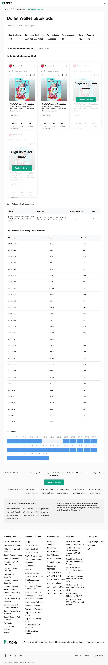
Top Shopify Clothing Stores (33, 620)
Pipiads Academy (53, 562)
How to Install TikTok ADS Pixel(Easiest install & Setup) (75, 602)
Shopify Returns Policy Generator (12, 612)
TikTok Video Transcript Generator (34, 561)
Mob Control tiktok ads (33, 489)
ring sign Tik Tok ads (13, 512)
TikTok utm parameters (12, 545)
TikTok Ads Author (54, 559)
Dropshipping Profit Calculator (11, 582)
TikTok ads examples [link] (18, 9)
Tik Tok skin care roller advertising (29, 512)
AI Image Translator (32, 573)
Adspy (27, 542)
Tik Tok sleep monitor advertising (43, 512)
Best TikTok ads (53, 555)
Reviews (28, 569)
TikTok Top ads (52, 551)
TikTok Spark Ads (31, 549)
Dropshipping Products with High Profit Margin (34, 597)
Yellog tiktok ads (62, 493)
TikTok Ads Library (32, 553)
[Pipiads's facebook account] (5, 655)
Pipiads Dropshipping (33, 592)
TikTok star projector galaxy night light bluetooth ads (29, 515)
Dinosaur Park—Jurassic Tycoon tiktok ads (96, 493)
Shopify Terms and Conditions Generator (12, 606)
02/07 (49, 587)
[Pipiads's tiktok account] (15, 655)
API (89, 549)
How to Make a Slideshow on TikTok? (74, 595)
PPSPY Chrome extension (9, 628)
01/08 (55, 594)
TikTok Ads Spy (31, 545)
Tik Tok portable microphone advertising (43, 509)
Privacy (78, 655)
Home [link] (6, 9)
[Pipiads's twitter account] (10, 655)
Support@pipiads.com (96, 542)
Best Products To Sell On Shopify (33, 626)
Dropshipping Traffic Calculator (11, 563)
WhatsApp (91, 545)
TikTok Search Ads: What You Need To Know (75, 543)
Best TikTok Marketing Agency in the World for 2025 (74, 578)
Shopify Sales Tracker (12, 542)
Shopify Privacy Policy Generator (12, 594)
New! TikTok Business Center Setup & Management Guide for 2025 (74, 551)
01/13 (55, 590)
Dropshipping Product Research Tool (33, 587)
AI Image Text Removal (34, 577)
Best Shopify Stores (32, 606)
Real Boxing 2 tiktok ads (96, 489)
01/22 (61, 587)
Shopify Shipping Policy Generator (12, 618)
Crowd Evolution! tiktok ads (80, 493)
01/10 (61, 590)
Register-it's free (86, 99)
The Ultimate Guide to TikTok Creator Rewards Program (75, 561)
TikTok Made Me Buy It (34, 602)
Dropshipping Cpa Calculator (10, 569)
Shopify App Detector (12, 559)
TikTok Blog (51, 548)
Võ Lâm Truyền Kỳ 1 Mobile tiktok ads (33, 493)
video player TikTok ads (14, 509)
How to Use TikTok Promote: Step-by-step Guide (74, 570)
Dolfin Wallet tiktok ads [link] (35, 9)
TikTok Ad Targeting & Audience (12, 550)
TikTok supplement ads (43, 515)
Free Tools (8, 623)
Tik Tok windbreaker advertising (29, 509)
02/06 (55, 587)
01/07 (61, 594)
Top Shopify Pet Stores (34, 609)
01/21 (49, 590)
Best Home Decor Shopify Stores (32, 632)
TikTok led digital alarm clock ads (14, 518)
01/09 (49, 594)
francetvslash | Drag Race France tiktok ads (80, 489)
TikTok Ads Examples (51, 543)
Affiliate (6, 633)
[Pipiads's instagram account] (20, 655)
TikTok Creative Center (33, 556)
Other (61, 579)
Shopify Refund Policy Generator (12, 600)
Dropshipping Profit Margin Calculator (11, 588)
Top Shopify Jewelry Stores (32, 614)
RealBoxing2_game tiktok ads (65, 489)
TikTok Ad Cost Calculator (9, 575)
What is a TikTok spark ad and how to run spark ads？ (75, 587)
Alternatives (29, 566)
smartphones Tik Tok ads (14, 515)
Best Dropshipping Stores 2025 (32, 581)
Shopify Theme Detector (13, 555)
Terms (86, 655)
